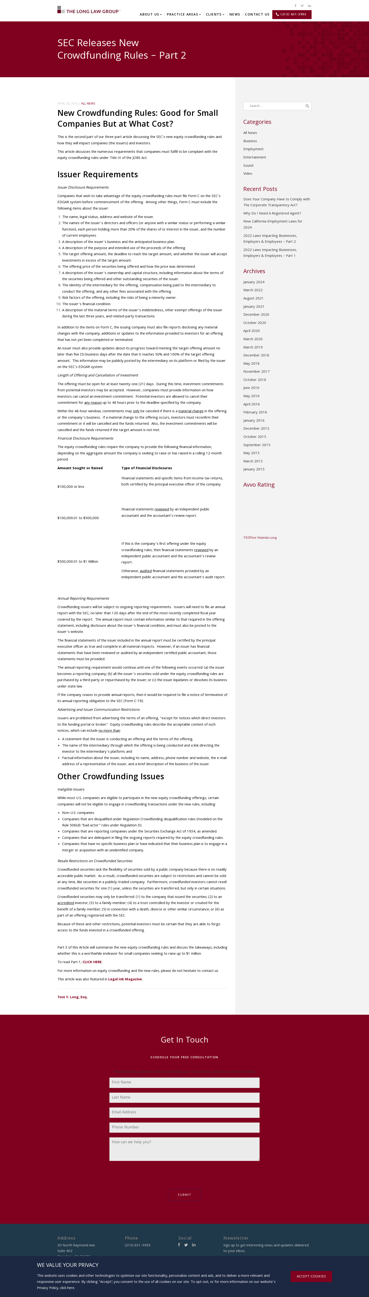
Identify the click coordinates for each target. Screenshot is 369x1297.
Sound (248, 166)
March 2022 (253, 290)
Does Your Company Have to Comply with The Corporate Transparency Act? (276, 203)
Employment (253, 149)
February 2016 (255, 413)
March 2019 (253, 348)
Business (250, 141)
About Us (149, 14)
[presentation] (145, 1177)
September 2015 (256, 445)
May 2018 (251, 364)
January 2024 (254, 282)
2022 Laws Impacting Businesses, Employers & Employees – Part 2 (270, 239)
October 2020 (254, 323)
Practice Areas (182, 14)
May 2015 (251, 453)
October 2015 (254, 437)
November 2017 (256, 372)
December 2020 (256, 315)
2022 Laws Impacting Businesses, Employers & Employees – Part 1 (270, 253)
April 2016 (251, 405)
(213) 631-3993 (293, 14)
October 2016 (254, 380)
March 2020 (253, 339)
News (234, 14)
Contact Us (257, 14)
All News (88, 103)
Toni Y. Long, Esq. (72, 997)
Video (247, 174)
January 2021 (254, 307)
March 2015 (253, 462)
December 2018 (256, 356)
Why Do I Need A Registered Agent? (272, 214)
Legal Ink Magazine (125, 980)
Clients (214, 14)
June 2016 (251, 388)
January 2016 (254, 421)
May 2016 (251, 396)
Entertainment (254, 158)
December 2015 (256, 429)
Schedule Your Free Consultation (184, 1057)
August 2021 (253, 299)
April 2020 (251, 331)
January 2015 (254, 470)
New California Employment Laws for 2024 (272, 225)
